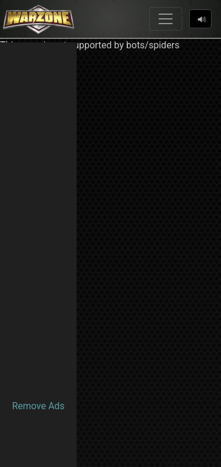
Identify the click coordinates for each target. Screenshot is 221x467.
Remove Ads (38, 406)
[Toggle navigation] (165, 19)
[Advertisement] (38, 219)
